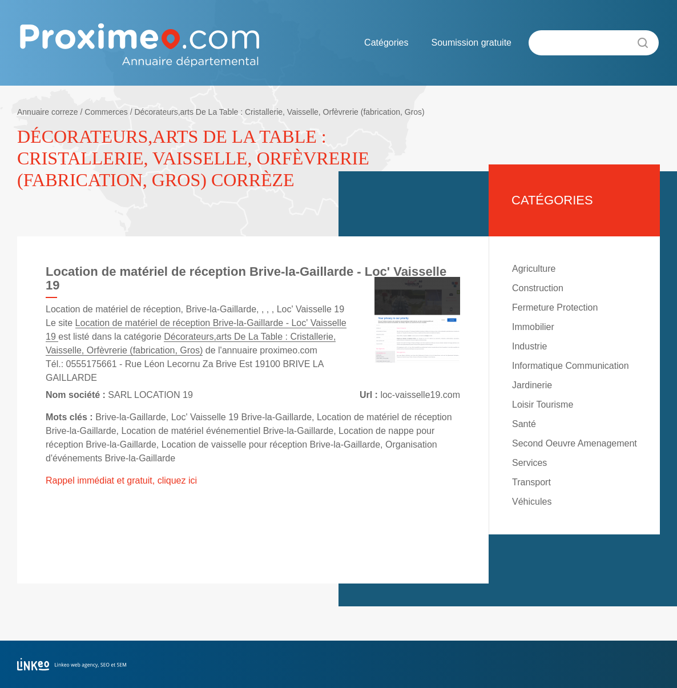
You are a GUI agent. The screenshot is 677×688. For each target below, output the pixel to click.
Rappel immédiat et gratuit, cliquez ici (121, 480)
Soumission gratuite (471, 42)
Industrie (529, 346)
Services (529, 463)
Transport (531, 482)
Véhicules (531, 501)
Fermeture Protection (555, 307)
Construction (537, 288)
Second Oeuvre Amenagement (574, 443)
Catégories (386, 42)
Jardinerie (532, 385)
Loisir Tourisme (542, 404)
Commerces (105, 111)
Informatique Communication (570, 366)
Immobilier (533, 327)
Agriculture (533, 268)
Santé (524, 424)
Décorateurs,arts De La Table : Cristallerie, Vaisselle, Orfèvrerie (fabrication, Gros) (279, 111)
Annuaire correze (47, 111)
